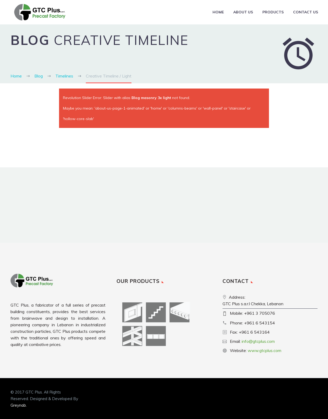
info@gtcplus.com (258, 341)
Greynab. (18, 405)
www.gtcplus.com (264, 350)
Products (273, 12)
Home (218, 12)
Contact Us (305, 12)
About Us (243, 12)
